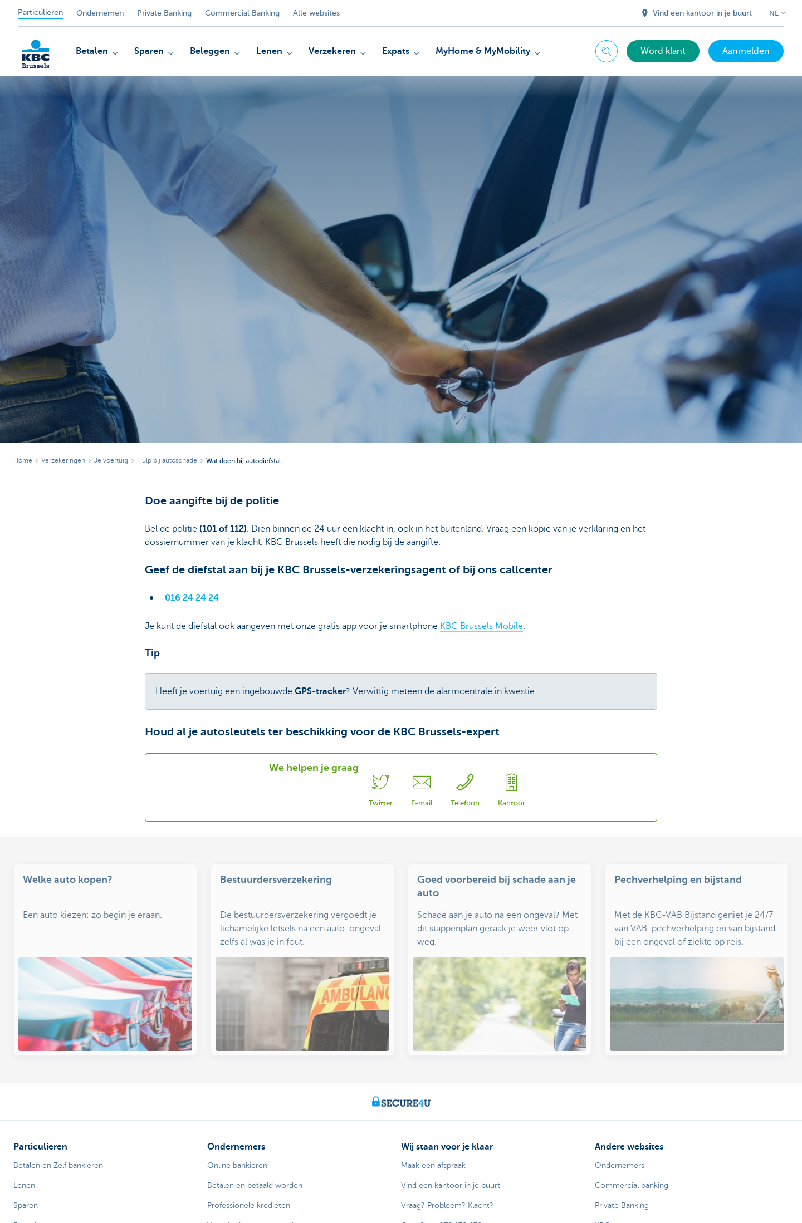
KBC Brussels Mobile (481, 626)
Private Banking (164, 13)
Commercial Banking (242, 13)
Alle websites (316, 13)
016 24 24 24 (192, 598)
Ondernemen (100, 13)
